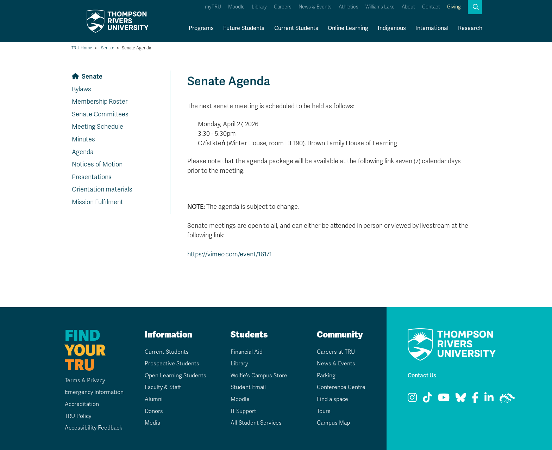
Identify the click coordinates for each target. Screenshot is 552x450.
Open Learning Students (175, 375)
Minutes (83, 139)
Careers (282, 7)
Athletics (348, 7)
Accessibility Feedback (93, 427)
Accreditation (81, 404)
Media (152, 422)
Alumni (153, 399)
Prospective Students (171, 363)
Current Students (296, 28)
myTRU (213, 7)
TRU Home (81, 47)
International (431, 28)
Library (259, 7)
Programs (201, 28)
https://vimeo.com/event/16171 (229, 254)
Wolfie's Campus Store (259, 375)
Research (470, 28)
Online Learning (348, 28)
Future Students (243, 28)
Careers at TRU (336, 351)
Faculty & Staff (163, 387)
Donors (153, 411)
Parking (325, 375)
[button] (475, 7)
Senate (107, 47)
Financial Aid (246, 351)
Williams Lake (380, 7)
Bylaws (81, 89)
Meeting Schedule (97, 126)
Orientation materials (102, 189)
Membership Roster (99, 101)
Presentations (92, 177)
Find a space (332, 399)
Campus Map (333, 422)
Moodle (236, 7)
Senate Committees (100, 114)
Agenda (83, 152)
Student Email (248, 387)
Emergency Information (93, 392)
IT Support (243, 411)
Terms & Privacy (84, 380)
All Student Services (256, 422)
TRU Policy (77, 416)
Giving (454, 7)
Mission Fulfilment (97, 202)
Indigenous (392, 28)
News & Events (315, 7)
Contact (431, 7)
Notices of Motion (97, 164)
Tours (323, 411)
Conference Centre (340, 387)
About (408, 7)
